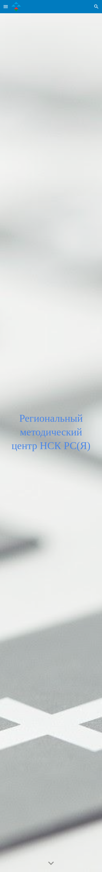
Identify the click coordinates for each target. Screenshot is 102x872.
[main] (51, 442)
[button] (5, 6)
